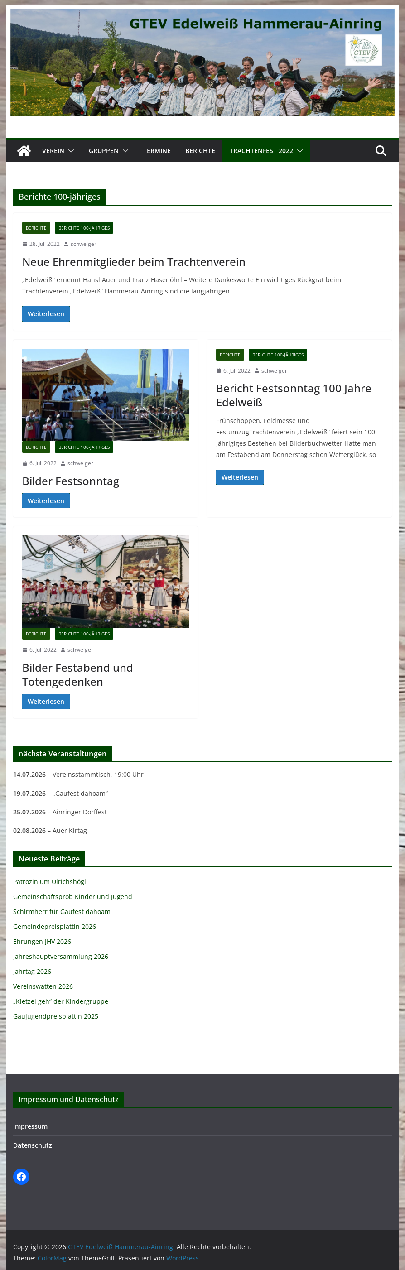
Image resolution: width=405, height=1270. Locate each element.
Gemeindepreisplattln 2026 (54, 926)
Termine (157, 150)
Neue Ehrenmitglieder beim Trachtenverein (134, 261)
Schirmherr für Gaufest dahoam (62, 911)
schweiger (83, 244)
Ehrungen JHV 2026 (42, 941)
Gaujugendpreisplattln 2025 (55, 1016)
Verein (53, 150)
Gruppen (104, 150)
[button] (69, 150)
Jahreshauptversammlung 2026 (60, 956)
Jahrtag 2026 (32, 971)
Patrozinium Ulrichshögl (49, 881)
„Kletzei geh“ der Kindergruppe (60, 1001)
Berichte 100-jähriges (84, 228)
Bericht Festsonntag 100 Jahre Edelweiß (293, 394)
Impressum (30, 1126)
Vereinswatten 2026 (43, 986)
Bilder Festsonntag (70, 480)
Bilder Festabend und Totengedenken (77, 674)
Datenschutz (32, 1145)
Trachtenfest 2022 (261, 150)
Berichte (200, 150)
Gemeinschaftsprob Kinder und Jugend (72, 896)
